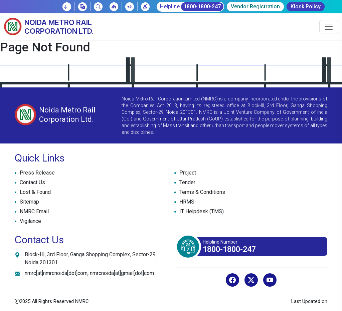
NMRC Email (33, 212)
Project (187, 173)
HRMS (186, 202)
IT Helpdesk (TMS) (201, 212)
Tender (186, 183)
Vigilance (30, 221)
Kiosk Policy (306, 6)
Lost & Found (34, 192)
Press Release (36, 173)
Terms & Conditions (201, 192)
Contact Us (31, 183)
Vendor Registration (255, 6)
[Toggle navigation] (328, 26)
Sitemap (28, 202)
